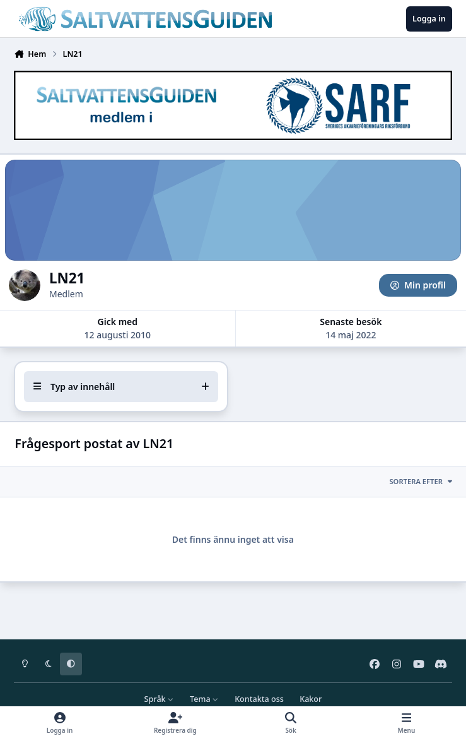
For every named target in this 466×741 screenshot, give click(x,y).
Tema (204, 699)
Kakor (311, 699)
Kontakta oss (259, 699)
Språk (159, 699)
